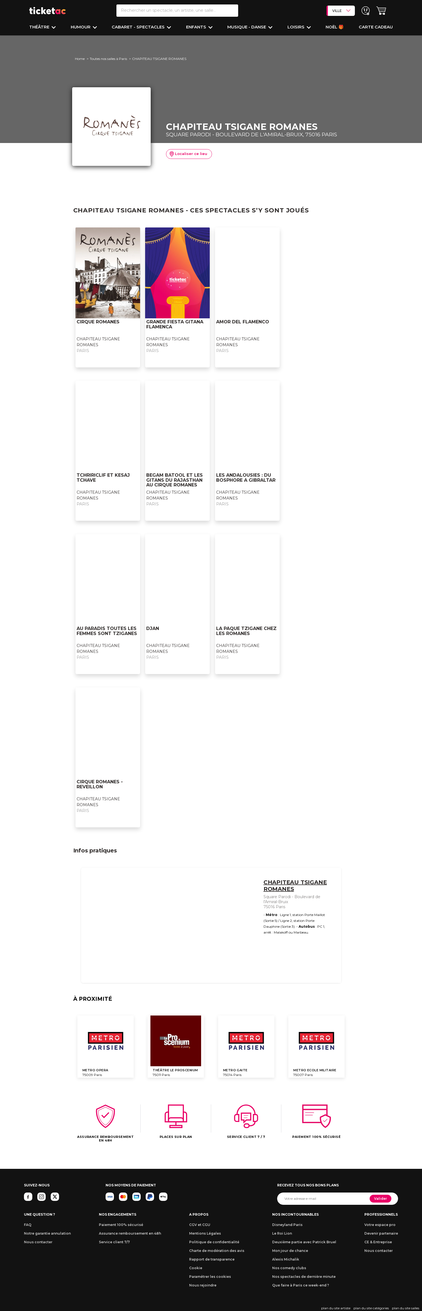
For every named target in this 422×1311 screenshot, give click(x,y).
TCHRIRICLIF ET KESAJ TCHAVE (103, 477)
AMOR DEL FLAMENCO (242, 321)
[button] (381, 10)
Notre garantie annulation (47, 1233)
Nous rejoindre (202, 1285)
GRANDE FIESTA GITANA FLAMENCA (174, 324)
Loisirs (296, 27)
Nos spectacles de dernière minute (304, 1276)
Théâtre (39, 27)
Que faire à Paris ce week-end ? (300, 1285)
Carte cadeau (376, 27)
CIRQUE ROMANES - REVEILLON (100, 784)
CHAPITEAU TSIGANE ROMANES (295, 885)
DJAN (152, 628)
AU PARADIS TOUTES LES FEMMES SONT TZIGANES (107, 631)
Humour (81, 27)
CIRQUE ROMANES (98, 321)
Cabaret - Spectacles (139, 27)
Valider (380, 1198)
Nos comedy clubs (289, 1268)
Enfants (196, 27)
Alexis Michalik (285, 1259)
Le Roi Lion (282, 1233)
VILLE (341, 10)
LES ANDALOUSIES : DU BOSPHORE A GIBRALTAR (245, 477)
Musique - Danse (247, 27)
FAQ (27, 1225)
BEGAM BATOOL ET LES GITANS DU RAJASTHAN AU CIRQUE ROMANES (174, 480)
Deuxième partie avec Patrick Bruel (304, 1242)
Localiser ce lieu (188, 154)
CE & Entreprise (378, 1242)
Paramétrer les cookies (210, 1276)
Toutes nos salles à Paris (108, 59)
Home (80, 59)
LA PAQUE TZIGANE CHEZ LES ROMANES (246, 631)
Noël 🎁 (335, 27)
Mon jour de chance (290, 1251)
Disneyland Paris (287, 1225)
